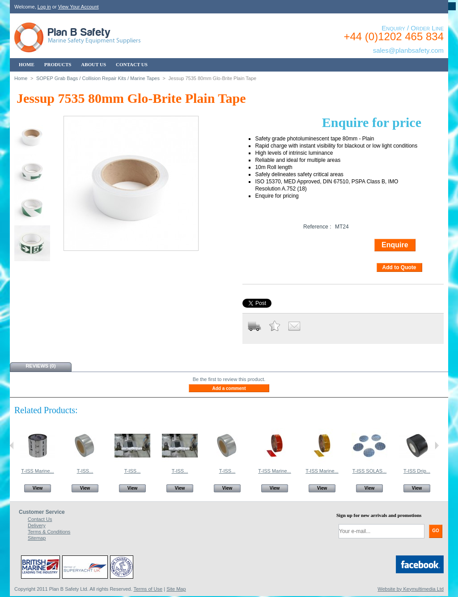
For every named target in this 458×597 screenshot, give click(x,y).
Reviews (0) (40, 365)
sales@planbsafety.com (408, 50)
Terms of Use (147, 589)
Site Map (176, 589)
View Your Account (78, 6)
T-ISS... (85, 471)
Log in (44, 6)
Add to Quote (399, 267)
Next (437, 445)
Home (20, 78)
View (38, 488)
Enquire (395, 245)
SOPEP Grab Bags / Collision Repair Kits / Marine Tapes (98, 78)
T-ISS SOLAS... (369, 471)
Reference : (317, 226)
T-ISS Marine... (37, 471)
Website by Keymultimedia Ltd (410, 589)
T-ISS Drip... (416, 471)
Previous (12, 445)
